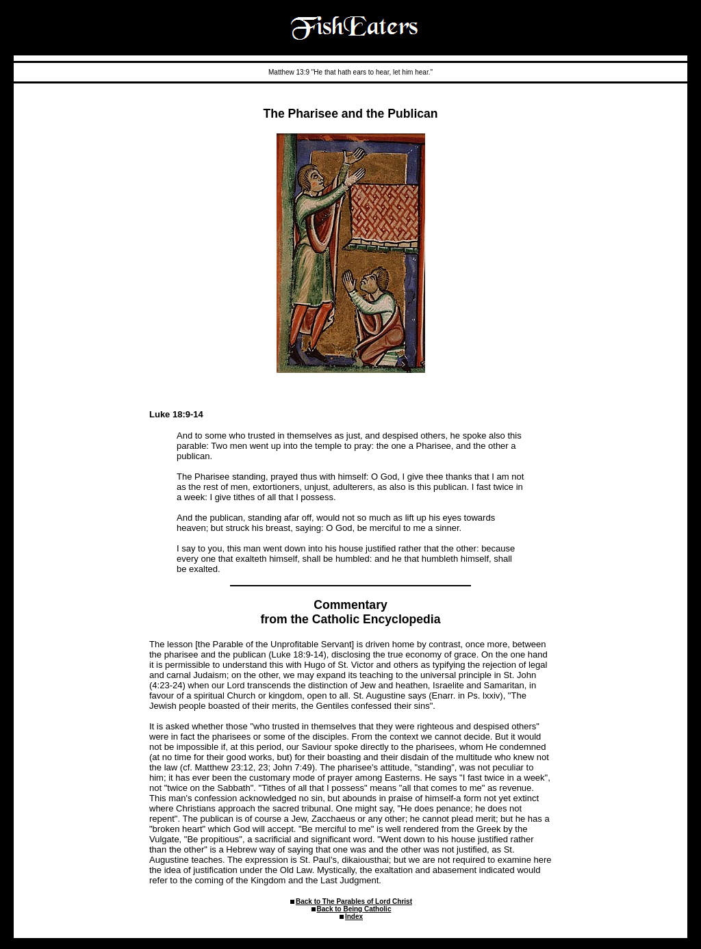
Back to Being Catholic (354, 909)
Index (354, 916)
